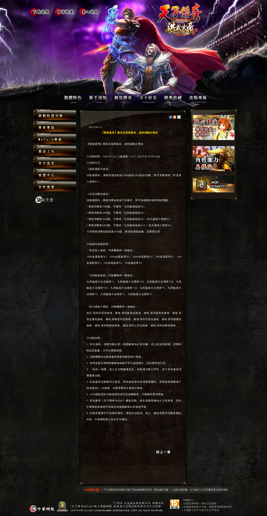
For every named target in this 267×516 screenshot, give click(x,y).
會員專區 (54, 127)
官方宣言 (54, 162)
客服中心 (54, 174)
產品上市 (54, 150)
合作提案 (54, 186)
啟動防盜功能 (54, 115)
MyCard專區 (54, 139)
